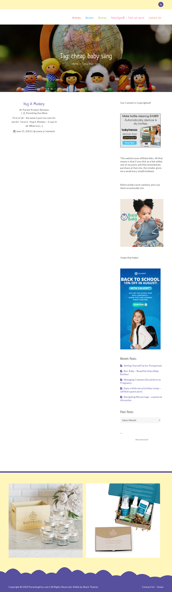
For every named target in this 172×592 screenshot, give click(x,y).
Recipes (89, 18)
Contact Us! (155, 18)
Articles (76, 18)
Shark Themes (90, 587)
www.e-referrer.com (141, 439)
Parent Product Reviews (36, 109)
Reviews (102, 18)
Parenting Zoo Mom (37, 113)
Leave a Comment (45, 131)
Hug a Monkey (34, 104)
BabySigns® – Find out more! (127, 18)
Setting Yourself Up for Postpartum (143, 365)
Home (160, 587)
